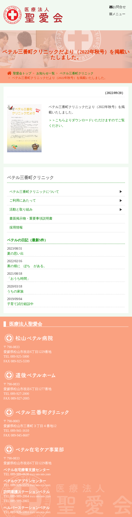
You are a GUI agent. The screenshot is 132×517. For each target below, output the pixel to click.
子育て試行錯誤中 (20, 304)
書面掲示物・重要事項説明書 (30, 218)
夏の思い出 (15, 253)
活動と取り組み (21, 209)
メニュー (117, 14)
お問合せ (117, 7)
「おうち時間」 (18, 278)
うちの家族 (15, 291)
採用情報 (16, 227)
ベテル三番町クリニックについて (34, 191)
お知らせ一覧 (45, 73)
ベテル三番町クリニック (77, 73)
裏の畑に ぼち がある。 (27, 266)
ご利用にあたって (22, 200)
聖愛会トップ (22, 73)
